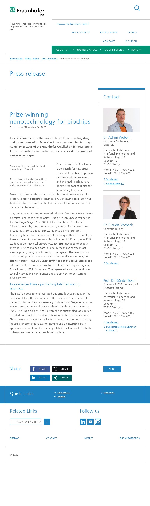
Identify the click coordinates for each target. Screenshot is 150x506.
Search (137, 8)
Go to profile (113, 183)
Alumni (61, 439)
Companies (63, 435)
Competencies (114, 49)
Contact (109, 41)
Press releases (50, 58)
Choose (47, 465)
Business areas (86, 49)
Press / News (108, 32)
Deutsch (131, 41)
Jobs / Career (81, 32)
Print (112, 411)
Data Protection (130, 481)
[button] (40, 412)
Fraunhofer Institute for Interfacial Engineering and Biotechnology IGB (28, 26)
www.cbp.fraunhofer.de (72, 24)
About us (62, 49)
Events (132, 32)
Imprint (88, 481)
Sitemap (14, 481)
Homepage (16, 58)
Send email (112, 179)
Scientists (109, 435)
